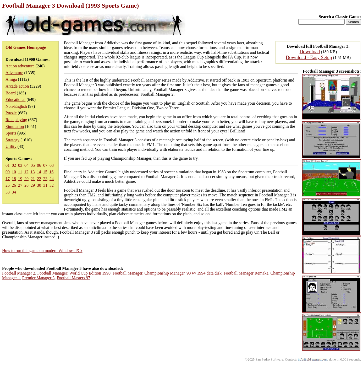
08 (52, 165)
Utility (11, 146)
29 (33, 185)
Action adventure (20, 66)
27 (20, 185)
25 (8, 185)
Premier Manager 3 (38, 278)
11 (20, 172)
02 (14, 165)
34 (14, 192)
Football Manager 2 (18, 273)
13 (32, 172)
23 (45, 178)
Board (11, 93)
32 (52, 185)
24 (52, 178)
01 (8, 165)
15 (45, 172)
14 (39, 172)
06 (39, 165)
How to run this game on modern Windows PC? (42, 250)
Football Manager (127, 273)
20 (26, 178)
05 (33, 165)
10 (14, 172)
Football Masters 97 (73, 278)
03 (20, 165)
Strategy (12, 140)
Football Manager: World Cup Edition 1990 (74, 273)
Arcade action (17, 86)
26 (14, 185)
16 (51, 172)
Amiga (11, 79)
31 (45, 185)
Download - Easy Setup (309, 57)
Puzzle (11, 113)
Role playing (16, 119)
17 (8, 178)
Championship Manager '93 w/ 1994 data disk (183, 273)
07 (45, 165)
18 (14, 178)
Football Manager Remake (246, 273)
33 (8, 192)
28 (26, 185)
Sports (11, 133)
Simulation (15, 126)
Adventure (14, 73)
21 (33, 178)
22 (39, 178)
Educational (15, 99)
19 (20, 178)
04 (26, 165)
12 (26, 172)
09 (8, 172)
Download (310, 51)
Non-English (16, 106)
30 (39, 185)
